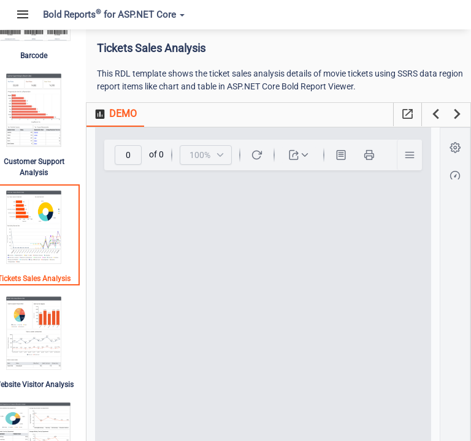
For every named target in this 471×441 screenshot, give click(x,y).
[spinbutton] (138, 155)
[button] (419, 155)
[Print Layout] (351, 155)
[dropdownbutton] (309, 155)
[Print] (379, 155)
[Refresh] (267, 155)
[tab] (134, 114)
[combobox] (216, 155)
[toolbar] (273, 155)
